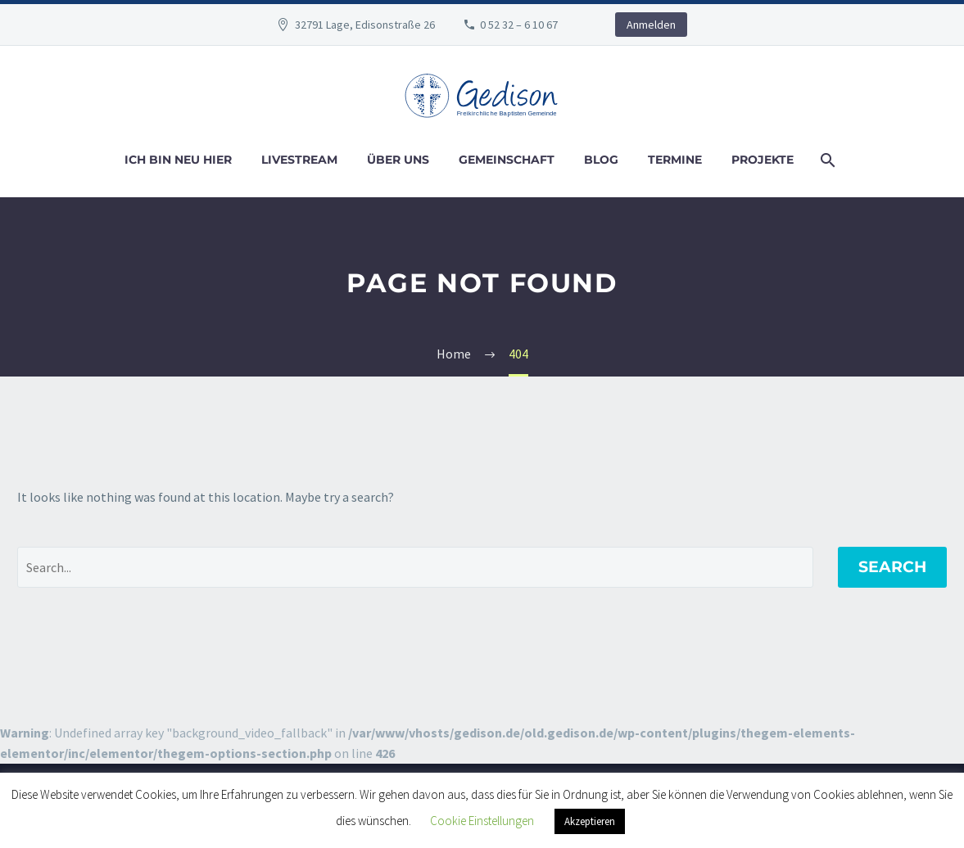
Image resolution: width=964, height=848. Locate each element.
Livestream (299, 159)
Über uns (398, 159)
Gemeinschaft (506, 159)
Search (892, 566)
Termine (675, 159)
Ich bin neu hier (178, 159)
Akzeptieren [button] (589, 821)
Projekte (762, 159)
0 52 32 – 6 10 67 (519, 24)
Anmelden (651, 24)
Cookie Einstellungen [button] (482, 820)
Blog (601, 159)
